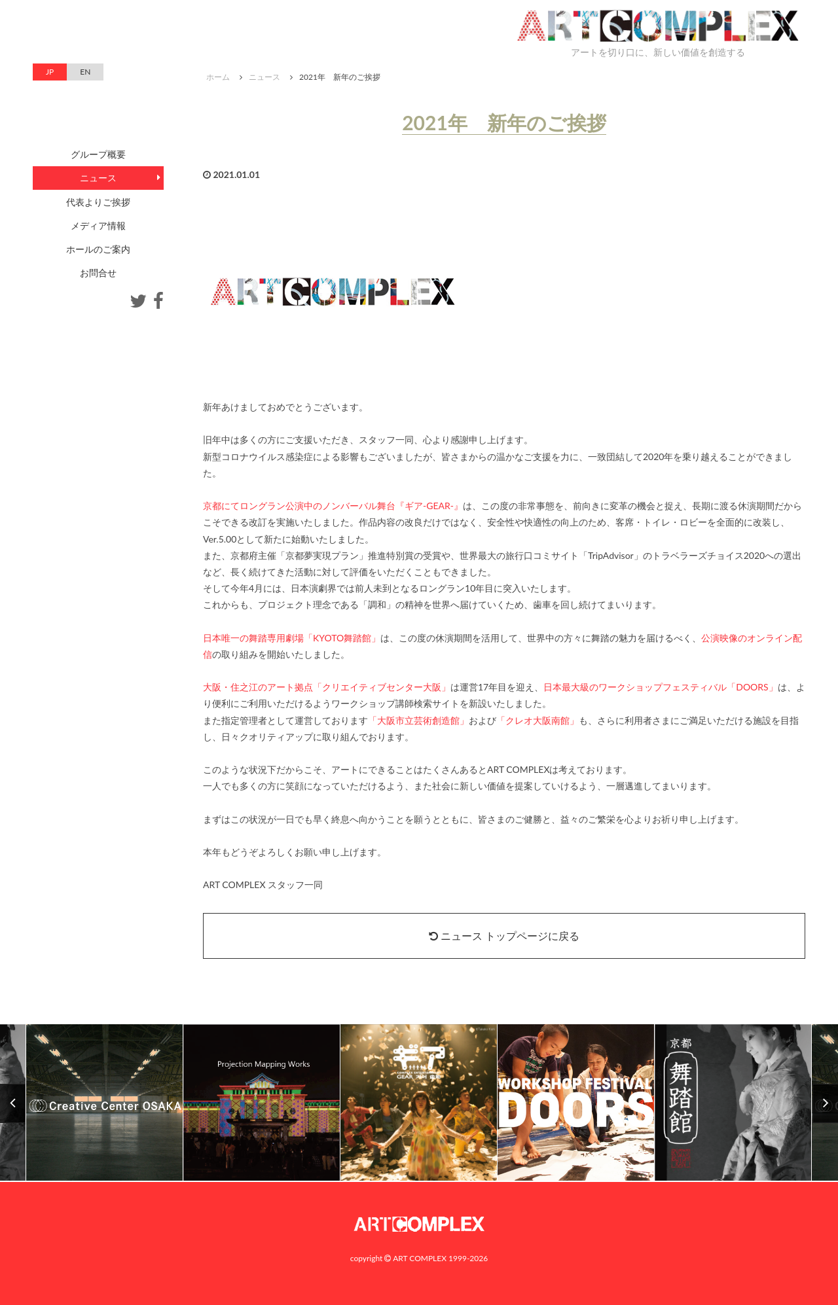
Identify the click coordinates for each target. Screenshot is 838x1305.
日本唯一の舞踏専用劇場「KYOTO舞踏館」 (291, 637)
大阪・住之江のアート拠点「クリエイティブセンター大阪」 (326, 686)
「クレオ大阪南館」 (537, 720)
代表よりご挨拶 (98, 201)
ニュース (264, 77)
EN (85, 72)
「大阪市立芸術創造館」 (418, 720)
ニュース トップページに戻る (504, 935)
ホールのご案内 (98, 249)
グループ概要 (98, 154)
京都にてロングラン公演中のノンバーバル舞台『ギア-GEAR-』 (333, 505)
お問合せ (98, 272)
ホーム (218, 77)
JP (50, 72)
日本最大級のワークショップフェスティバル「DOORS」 (660, 686)
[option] (419, 1103)
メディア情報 (98, 225)
